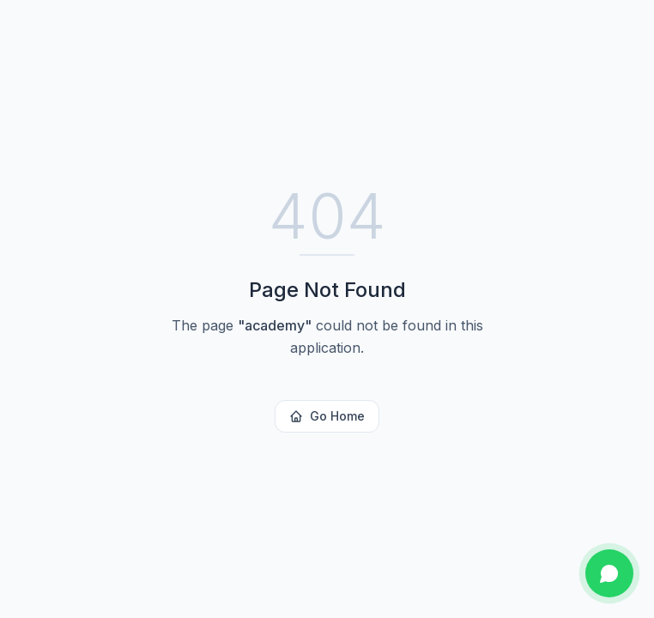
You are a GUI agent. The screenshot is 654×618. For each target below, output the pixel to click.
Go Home (327, 416)
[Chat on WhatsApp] (609, 573)
